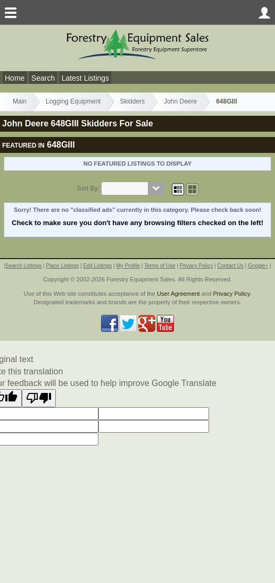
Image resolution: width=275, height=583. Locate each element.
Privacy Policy (196, 266)
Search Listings (23, 266)
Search (43, 78)
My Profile (128, 266)
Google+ (258, 266)
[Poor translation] (39, 398)
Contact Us (230, 266)
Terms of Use (160, 266)
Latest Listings (86, 78)
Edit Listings (97, 266)
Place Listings (62, 266)
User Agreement (178, 293)
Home (14, 78)
